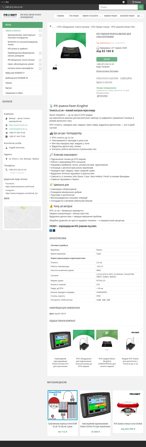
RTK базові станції (100, 27)
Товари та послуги (90, 16)
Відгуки (9, 88)
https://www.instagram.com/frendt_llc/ (22, 193)
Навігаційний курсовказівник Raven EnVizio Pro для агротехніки (60, 362)
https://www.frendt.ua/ (18, 125)
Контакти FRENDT (127, 16)
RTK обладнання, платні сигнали (73, 27)
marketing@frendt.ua (18, 129)
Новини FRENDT (110, 16)
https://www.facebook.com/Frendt (20, 186)
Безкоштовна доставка (107, 71)
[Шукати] (141, 7)
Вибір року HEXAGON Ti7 (15, 73)
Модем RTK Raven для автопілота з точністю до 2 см (130, 361)
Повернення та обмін (14, 93)
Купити (107, 59)
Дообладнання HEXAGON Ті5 (17, 78)
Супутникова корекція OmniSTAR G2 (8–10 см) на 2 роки (62, 425)
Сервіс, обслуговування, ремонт (21, 64)
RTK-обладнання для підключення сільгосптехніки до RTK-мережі (84, 362)
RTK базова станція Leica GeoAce (128, 424)
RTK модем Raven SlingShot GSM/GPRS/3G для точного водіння (107, 362)
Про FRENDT (74, 16)
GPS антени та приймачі (18, 49)
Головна (60, 16)
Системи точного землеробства (20, 68)
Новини (9, 83)
